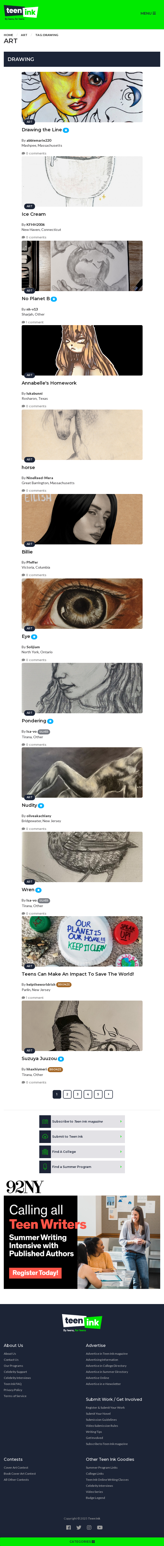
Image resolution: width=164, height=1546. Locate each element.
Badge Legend (95, 1498)
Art (24, 35)
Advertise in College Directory (106, 1366)
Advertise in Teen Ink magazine (107, 1353)
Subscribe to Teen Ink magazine (107, 1444)
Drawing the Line (42, 130)
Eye (26, 636)
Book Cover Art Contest (20, 1473)
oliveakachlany (38, 816)
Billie (27, 552)
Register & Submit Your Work (105, 1407)
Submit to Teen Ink (61, 1136)
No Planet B (36, 298)
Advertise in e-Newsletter (103, 1384)
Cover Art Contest (16, 1467)
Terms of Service (15, 1396)
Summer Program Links (102, 1467)
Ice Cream (34, 214)
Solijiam (33, 647)
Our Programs (13, 1366)
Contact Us (11, 1360)
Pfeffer (32, 562)
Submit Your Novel (98, 1413)
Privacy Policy (13, 1390)
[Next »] (108, 1094)
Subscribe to (71, 1121)
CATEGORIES (82, 1541)
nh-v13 (32, 309)
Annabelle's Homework (49, 383)
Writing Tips (94, 1432)
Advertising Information (102, 1360)
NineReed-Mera (39, 478)
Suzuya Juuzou (39, 1058)
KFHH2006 (35, 224)
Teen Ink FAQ (13, 1384)
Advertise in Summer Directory (107, 1372)
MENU (148, 13)
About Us (10, 1353)
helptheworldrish (40, 984)
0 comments (34, 153)
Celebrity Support (15, 1372)
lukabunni (34, 393)
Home (8, 35)
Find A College (57, 1152)
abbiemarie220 (38, 140)
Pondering (34, 721)
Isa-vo (31, 731)
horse (28, 467)
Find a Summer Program (65, 1167)
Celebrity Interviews (17, 1378)
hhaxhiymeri (36, 1069)
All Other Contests (16, 1479)
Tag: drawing (46, 35)
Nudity (29, 805)
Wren (28, 889)
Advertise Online (97, 1378)
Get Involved (94, 1438)
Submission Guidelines (101, 1419)
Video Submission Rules (102, 1426)
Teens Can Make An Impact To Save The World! (78, 974)
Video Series (94, 1492)
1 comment (33, 322)
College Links (95, 1473)
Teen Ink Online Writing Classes (107, 1479)
